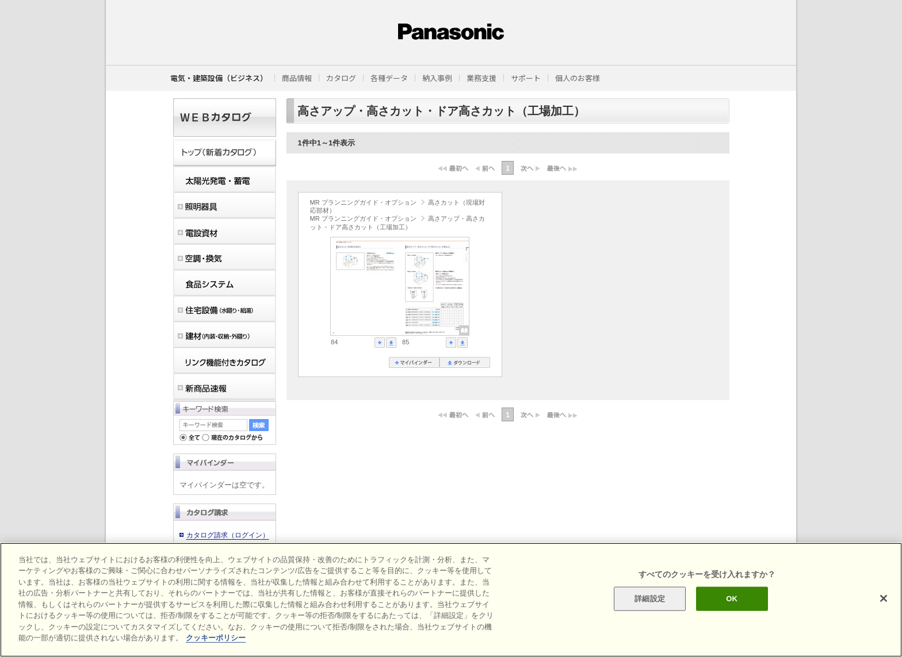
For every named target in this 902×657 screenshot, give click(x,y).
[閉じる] (883, 598)
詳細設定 (650, 598)
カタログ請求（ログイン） (227, 535)
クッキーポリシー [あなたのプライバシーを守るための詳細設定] (216, 637)
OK (731, 598)
